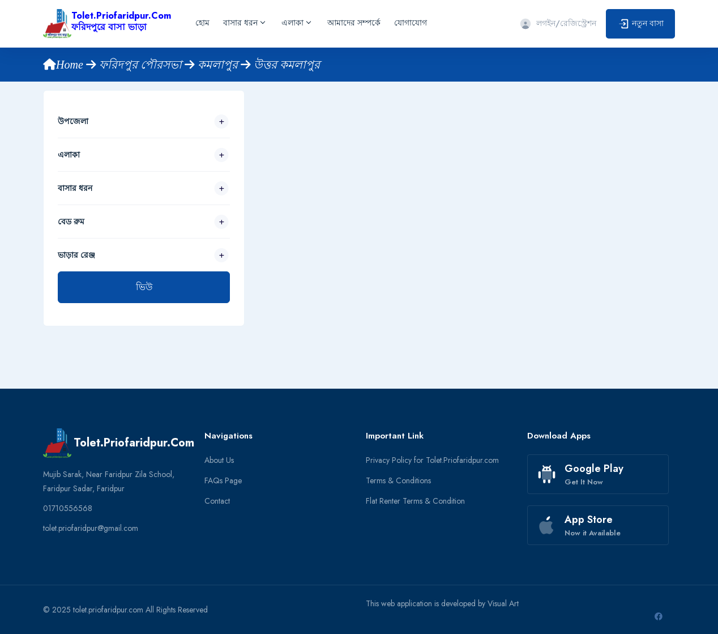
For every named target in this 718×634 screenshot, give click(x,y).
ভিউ (144, 286)
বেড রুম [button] (71, 221)
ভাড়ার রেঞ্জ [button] (76, 255)
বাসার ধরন (243, 22)
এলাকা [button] (69, 154)
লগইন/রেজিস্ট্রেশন (557, 23)
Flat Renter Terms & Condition (415, 501)
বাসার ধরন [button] (75, 188)
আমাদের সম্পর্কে (354, 22)
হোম (202, 22)
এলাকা (295, 22)
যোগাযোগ (410, 22)
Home (64, 64)
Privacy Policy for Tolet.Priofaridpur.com (432, 460)
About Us (219, 460)
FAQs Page (223, 480)
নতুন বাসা (640, 24)
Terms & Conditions (398, 480)
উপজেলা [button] (73, 121)
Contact (217, 501)
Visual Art (503, 603)
